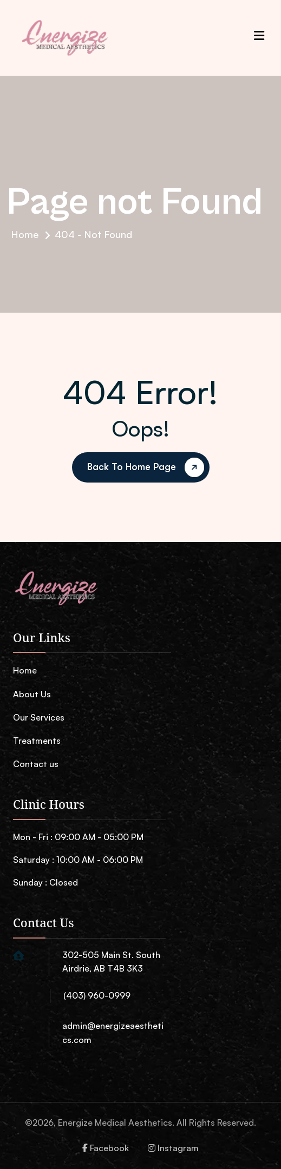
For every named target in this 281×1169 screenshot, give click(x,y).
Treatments (37, 740)
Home (24, 234)
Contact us (35, 763)
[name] (56, 591)
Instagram (173, 1147)
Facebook (105, 1147)
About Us (32, 694)
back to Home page (147, 467)
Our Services (38, 717)
